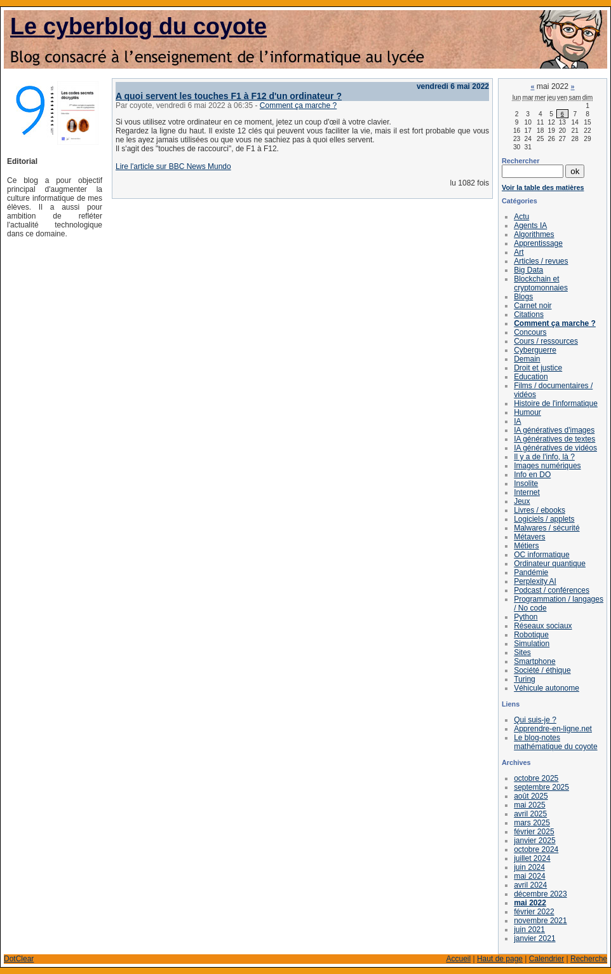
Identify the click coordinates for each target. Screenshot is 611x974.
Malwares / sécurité (546, 528)
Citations (529, 314)
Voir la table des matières (543, 187)
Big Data (528, 270)
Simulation (531, 643)
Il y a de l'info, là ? (544, 456)
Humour (527, 412)
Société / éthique (542, 670)
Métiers (526, 545)
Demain (527, 359)
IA (517, 421)
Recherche (588, 958)
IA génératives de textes (554, 439)
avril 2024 (530, 885)
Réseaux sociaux (543, 625)
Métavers (529, 536)
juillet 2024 (532, 858)
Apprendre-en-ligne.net (553, 728)
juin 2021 (529, 929)
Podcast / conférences (551, 590)
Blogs (523, 296)
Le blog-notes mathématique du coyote (555, 742)
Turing (524, 679)
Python (525, 616)
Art (518, 252)
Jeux (522, 501)
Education (530, 376)
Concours (530, 332)
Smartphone (534, 661)
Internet (527, 492)
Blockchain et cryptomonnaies (541, 283)
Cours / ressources (546, 341)
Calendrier (546, 958)
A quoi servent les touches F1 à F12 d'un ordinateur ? (229, 96)
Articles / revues (541, 261)
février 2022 (534, 911)
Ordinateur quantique (550, 563)
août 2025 (530, 796)
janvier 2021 (534, 938)
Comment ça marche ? (298, 105)
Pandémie (531, 572)
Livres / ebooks (539, 510)
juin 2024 (529, 867)
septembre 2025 (541, 787)
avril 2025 (530, 813)
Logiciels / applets (544, 519)
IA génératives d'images (554, 430)
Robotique (531, 634)
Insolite (526, 483)
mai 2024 (529, 876)
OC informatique (541, 554)
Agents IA (530, 225)
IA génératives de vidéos (555, 447)
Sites (522, 652)
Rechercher (520, 161)
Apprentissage (538, 243)
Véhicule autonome (546, 688)
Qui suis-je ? (535, 719)
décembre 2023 (540, 893)
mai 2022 (530, 902)
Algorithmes (534, 234)
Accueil (458, 958)
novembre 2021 (540, 920)
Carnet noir (532, 305)
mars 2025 (532, 822)
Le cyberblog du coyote (138, 26)
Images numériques (547, 465)
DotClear (19, 958)
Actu (521, 216)
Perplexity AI (535, 581)
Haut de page (500, 958)
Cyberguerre (535, 350)
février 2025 (534, 831)
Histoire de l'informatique (556, 403)
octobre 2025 (536, 778)
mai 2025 (529, 805)
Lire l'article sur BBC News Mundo (173, 166)
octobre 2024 (536, 849)
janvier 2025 (534, 840)
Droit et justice (538, 367)
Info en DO (532, 474)
